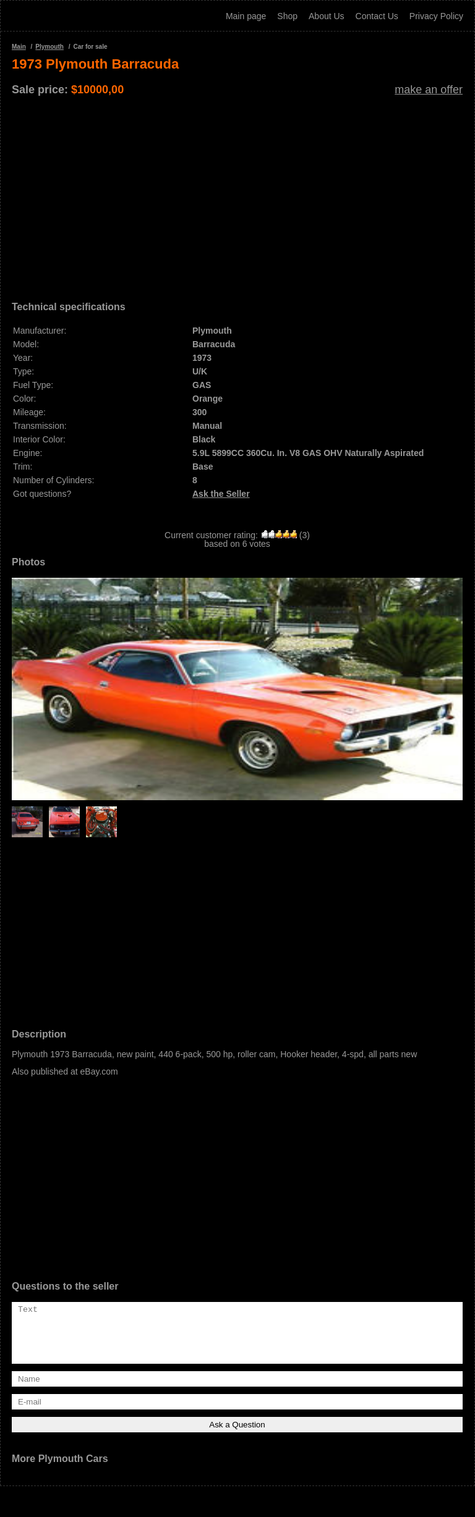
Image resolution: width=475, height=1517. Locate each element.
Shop (287, 16)
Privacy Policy (436, 16)
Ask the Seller (221, 494)
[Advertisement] (237, 194)
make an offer (429, 89)
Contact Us (377, 16)
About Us (326, 16)
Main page (246, 16)
